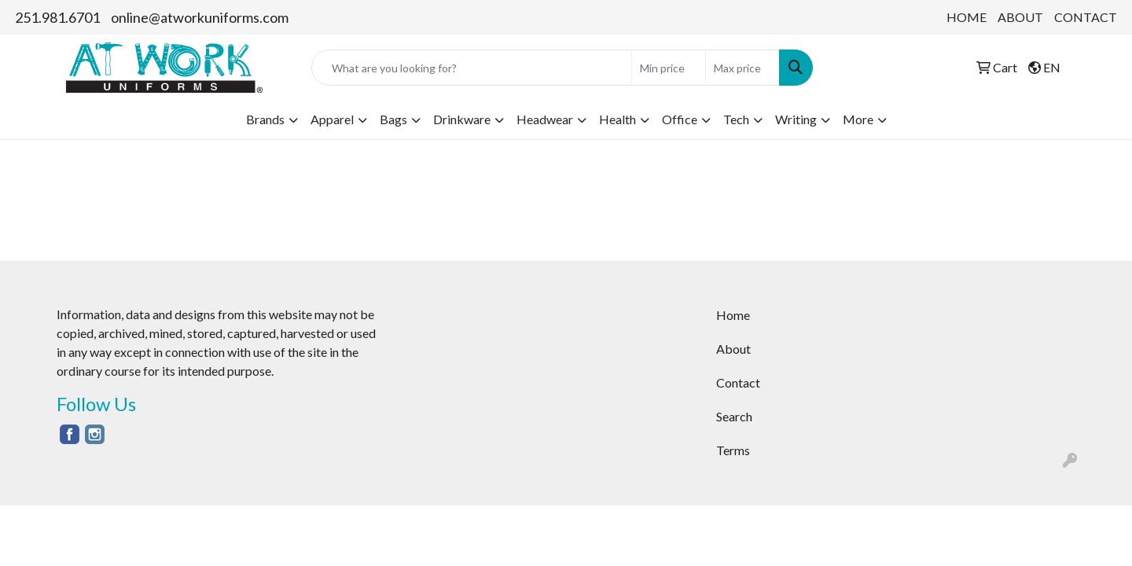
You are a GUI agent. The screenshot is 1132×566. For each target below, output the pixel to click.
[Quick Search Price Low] (668, 68)
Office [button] (679, 119)
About (733, 348)
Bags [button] (393, 119)
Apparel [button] (332, 119)
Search (734, 416)
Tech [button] (736, 119)
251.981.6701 (57, 17)
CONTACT (1085, 16)
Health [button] (617, 119)
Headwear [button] (544, 119)
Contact (738, 382)
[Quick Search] (471, 68)
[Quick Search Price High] (742, 68)
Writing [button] (796, 119)
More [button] (858, 119)
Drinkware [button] (462, 119)
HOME (966, 16)
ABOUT (1020, 16)
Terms (733, 450)
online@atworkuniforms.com (200, 17)
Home (733, 314)
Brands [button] (265, 119)
